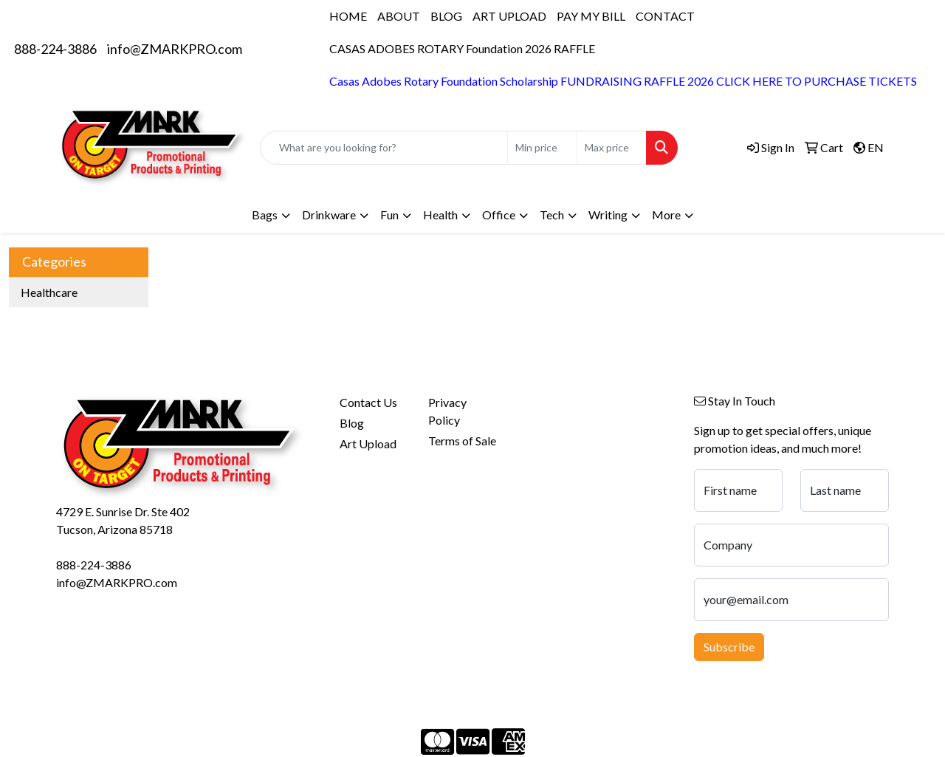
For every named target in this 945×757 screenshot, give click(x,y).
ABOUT (398, 16)
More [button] (666, 215)
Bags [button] (265, 215)
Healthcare (49, 292)
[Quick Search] (384, 148)
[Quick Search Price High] (612, 148)
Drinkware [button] (329, 215)
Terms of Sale (462, 441)
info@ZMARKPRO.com (174, 49)
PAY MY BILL (591, 16)
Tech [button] (552, 215)
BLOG (446, 16)
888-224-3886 (55, 49)
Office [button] (498, 215)
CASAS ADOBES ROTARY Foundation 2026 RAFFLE (462, 48)
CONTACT (665, 16)
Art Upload (368, 443)
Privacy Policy (447, 411)
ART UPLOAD (509, 16)
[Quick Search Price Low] (542, 148)
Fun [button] (389, 215)
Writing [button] (608, 215)
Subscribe (729, 647)
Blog (352, 423)
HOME (348, 16)
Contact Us (368, 402)
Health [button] (440, 215)
